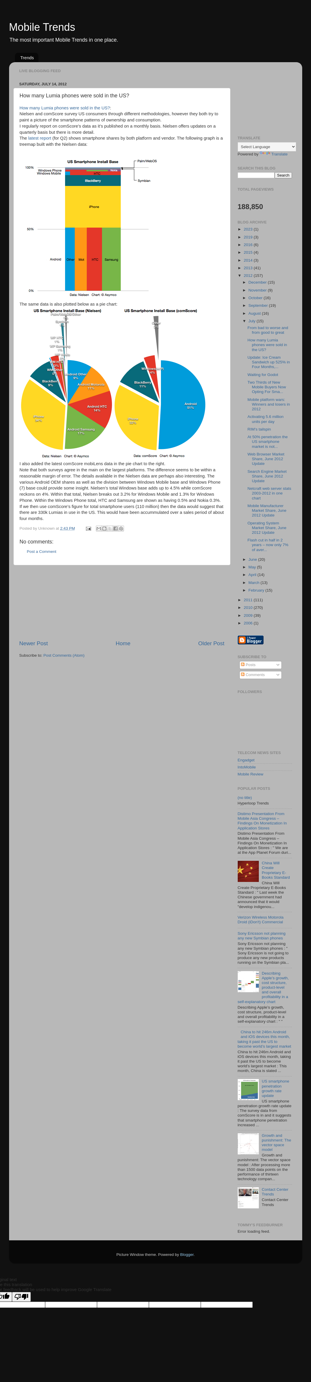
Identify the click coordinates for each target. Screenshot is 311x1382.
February (257, 590)
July (253, 321)
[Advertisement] (122, 602)
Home (123, 643)
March (255, 582)
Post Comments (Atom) (63, 655)
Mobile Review (251, 774)
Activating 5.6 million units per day (265, 419)
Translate (274, 154)
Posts (248, 665)
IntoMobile (247, 767)
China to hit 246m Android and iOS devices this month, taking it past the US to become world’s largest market (264, 1039)
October (256, 298)
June (253, 559)
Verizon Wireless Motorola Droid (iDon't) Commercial (261, 919)
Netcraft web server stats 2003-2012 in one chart (269, 493)
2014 (249, 260)
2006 (249, 623)
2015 (249, 252)
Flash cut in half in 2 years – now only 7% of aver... (267, 545)
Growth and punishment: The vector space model (276, 1142)
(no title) (245, 797)
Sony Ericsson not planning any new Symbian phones (262, 935)
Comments (253, 675)
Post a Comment (42, 551)
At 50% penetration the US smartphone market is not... (267, 441)
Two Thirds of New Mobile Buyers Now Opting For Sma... (266, 387)
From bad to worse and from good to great (267, 330)
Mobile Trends (42, 27)
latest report (39, 138)
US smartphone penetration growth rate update (275, 1088)
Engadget (246, 760)
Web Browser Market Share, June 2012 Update (265, 459)
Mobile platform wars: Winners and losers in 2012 (268, 404)
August (255, 313)
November (258, 290)
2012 (249, 275)
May (253, 567)
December (258, 282)
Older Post (211, 643)
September (259, 305)
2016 (249, 245)
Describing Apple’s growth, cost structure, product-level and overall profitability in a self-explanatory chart (263, 987)
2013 (249, 268)
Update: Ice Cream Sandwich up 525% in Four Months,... (268, 362)
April (253, 575)
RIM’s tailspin (259, 429)
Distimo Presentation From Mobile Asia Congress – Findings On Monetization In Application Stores (262, 821)
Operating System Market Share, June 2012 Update (266, 528)
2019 (249, 237)
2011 (249, 600)
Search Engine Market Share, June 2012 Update (267, 476)
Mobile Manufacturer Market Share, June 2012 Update (266, 510)
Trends (27, 57)
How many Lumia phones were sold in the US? (65, 108)
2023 (249, 229)
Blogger (187, 1254)
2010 (249, 607)
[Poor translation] (21, 1297)
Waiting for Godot (262, 374)
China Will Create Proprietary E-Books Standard (276, 870)
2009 (249, 615)
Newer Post (33, 643)
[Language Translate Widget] (267, 146)
